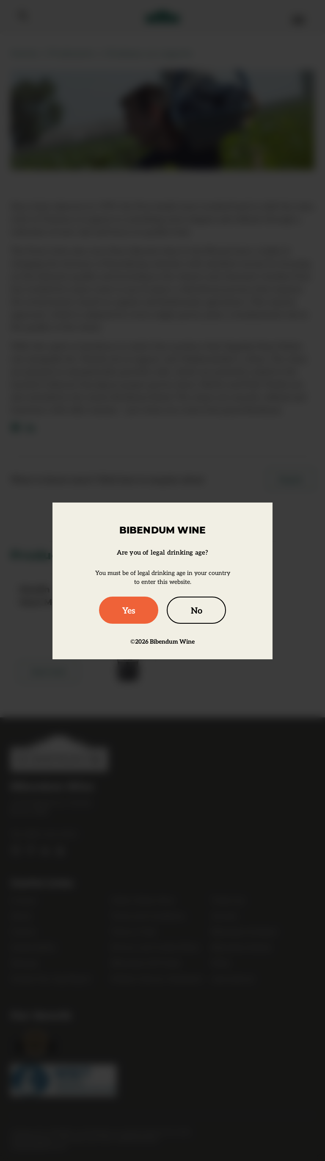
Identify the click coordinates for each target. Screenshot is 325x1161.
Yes (128, 609)
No (196, 609)
